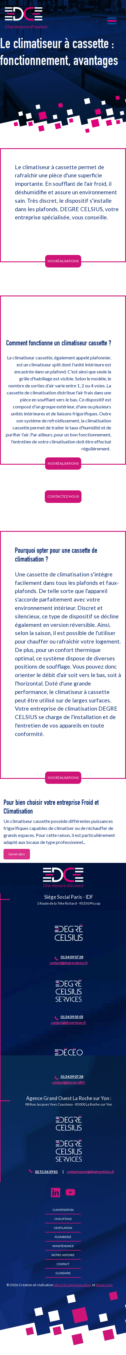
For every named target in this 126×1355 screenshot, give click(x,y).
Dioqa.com (104, 1285)
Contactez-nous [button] (63, 496)
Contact (63, 1264)
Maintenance (63, 1246)
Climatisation (63, 1209)
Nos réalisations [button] (63, 261)
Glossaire (63, 1273)
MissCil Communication (72, 1285)
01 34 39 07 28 (72, 957)
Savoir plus (16, 854)
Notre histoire (63, 1255)
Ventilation (63, 1228)
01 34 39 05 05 (72, 1017)
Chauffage (63, 1219)
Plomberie (63, 1237)
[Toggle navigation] (111, 21)
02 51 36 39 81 (46, 1171)
